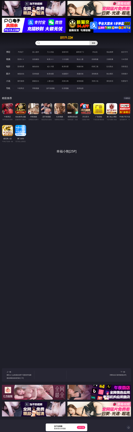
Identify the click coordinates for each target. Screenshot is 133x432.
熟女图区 (110, 74)
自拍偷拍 (35, 59)
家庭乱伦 (35, 81)
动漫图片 (65, 74)
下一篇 (113, 374)
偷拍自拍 (35, 66)
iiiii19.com (66, 38)
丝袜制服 (95, 59)
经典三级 (95, 66)
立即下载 (81, 427)
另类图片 (124, 74)
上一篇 (20, 375)
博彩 (8, 52)
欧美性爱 (65, 66)
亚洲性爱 (20, 66)
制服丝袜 (80, 66)
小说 (8, 81)
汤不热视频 (50, 88)
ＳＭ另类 (124, 59)
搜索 (93, 43)
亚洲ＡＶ (20, 59)
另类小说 (95, 81)
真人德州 (35, 52)
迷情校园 (80, 81)
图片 (8, 73)
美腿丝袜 (80, 74)
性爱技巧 (124, 81)
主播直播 (110, 59)
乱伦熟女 (110, 66)
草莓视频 (35, 88)
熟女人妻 (80, 59)
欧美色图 (50, 74)
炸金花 (94, 52)
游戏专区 (65, 52)
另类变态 (124, 66)
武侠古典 (65, 81)
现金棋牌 (110, 52)
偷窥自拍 (20, 74)
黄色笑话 (110, 81)
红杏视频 (65, 88)
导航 (8, 88)
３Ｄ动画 (65, 59)
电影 (8, 66)
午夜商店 (20, 88)
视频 (8, 59)
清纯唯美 (95, 74)
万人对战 (50, 52)
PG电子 (20, 52)
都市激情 (20, 81)
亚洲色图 (35, 74)
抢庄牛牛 (124, 52)
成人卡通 (50, 66)
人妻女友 (50, 81)
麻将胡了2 (80, 52)
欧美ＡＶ (50, 59)
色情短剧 (80, 88)
